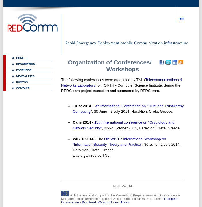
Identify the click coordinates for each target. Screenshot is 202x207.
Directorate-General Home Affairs (106, 202)
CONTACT (22, 88)
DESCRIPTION (25, 64)
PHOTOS (22, 82)
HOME (20, 58)
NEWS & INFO (25, 76)
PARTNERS (23, 70)
